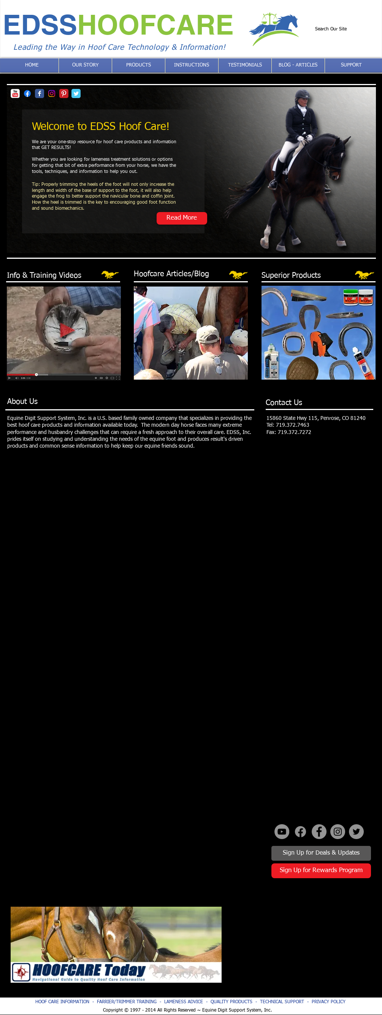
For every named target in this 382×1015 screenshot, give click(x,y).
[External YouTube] (303, 945)
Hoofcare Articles (162, 274)
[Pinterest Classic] (63, 93)
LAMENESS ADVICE (183, 1002)
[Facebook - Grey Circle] (319, 831)
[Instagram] (51, 93)
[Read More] (182, 218)
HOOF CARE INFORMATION (62, 1002)
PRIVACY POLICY (329, 1002)
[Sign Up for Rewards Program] (321, 870)
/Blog (200, 274)
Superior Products (291, 275)
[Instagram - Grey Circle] (337, 831)
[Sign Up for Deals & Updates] (321, 853)
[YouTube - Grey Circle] (281, 831)
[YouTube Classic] (15, 93)
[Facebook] (27, 93)
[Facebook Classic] (39, 93)
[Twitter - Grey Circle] (356, 831)
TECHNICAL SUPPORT (282, 1002)
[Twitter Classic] (76, 93)
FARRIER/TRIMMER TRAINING (128, 1002)
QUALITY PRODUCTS (231, 1002)
